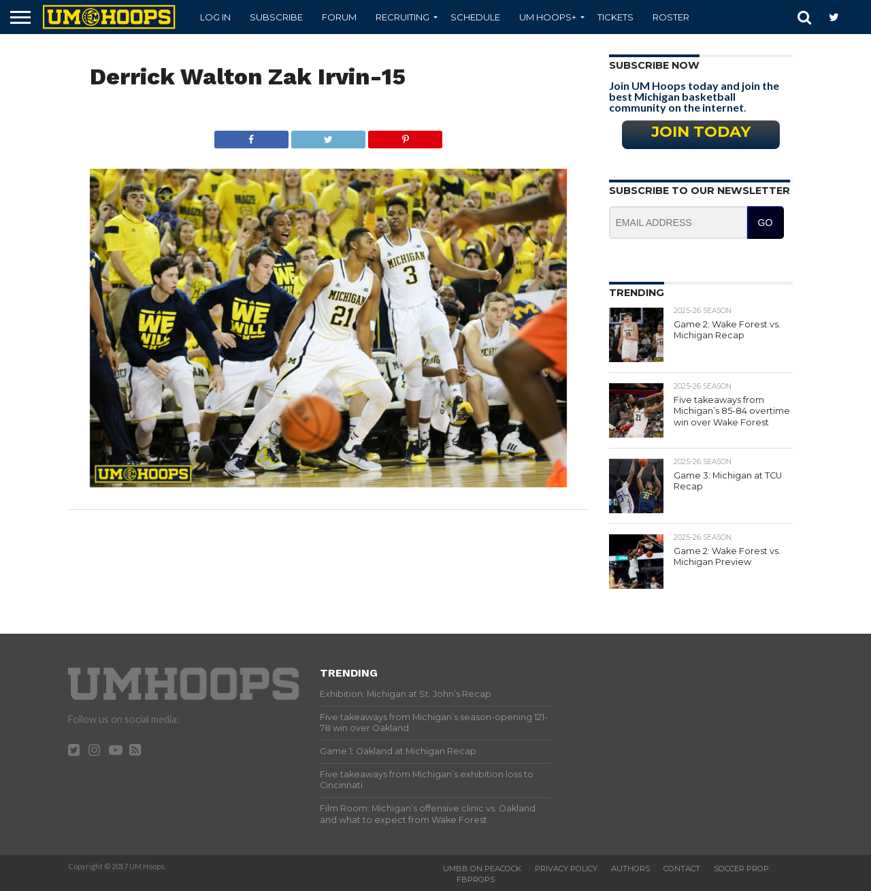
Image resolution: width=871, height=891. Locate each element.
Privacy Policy (566, 868)
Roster (671, 17)
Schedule (475, 17)
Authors (630, 868)
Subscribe (276, 17)
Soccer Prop (741, 868)
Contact (681, 868)
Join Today (701, 131)
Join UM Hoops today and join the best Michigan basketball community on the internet (694, 96)
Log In (215, 17)
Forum (339, 17)
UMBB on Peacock (482, 868)
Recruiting (402, 17)
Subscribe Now (654, 65)
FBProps (476, 879)
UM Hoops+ (547, 17)
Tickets (615, 17)
